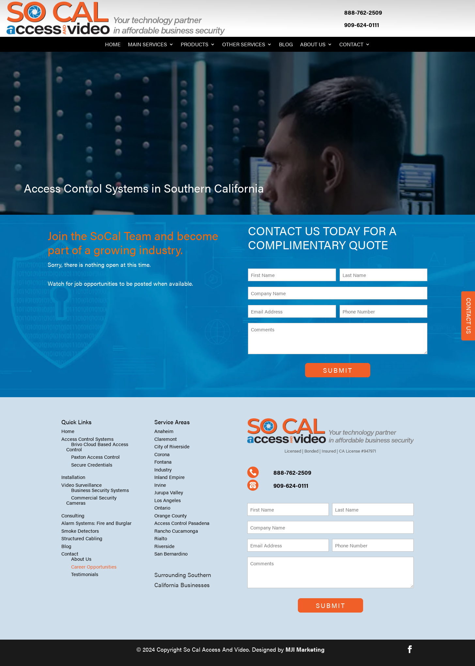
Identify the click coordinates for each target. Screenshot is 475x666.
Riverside (164, 546)
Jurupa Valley (168, 492)
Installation (73, 476)
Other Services (243, 45)
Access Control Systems (87, 438)
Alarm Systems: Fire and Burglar (96, 522)
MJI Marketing (305, 649)
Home (113, 45)
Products (194, 45)
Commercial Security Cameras (91, 500)
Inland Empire (169, 476)
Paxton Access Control (95, 456)
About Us (313, 45)
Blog (286, 45)
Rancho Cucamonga (176, 530)
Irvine (160, 484)
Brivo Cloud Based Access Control (97, 447)
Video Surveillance (81, 484)
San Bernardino (171, 553)
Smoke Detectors (80, 530)
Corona (162, 454)
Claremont (165, 438)
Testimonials (84, 574)
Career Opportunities (93, 566)
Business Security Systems (100, 489)
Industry (163, 469)
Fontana (163, 461)
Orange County (170, 515)
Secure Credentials (91, 464)
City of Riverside (172, 446)
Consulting (72, 515)
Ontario (162, 507)
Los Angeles (167, 500)
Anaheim (164, 430)
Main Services (147, 45)
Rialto (160, 538)
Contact (351, 45)
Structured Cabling (81, 538)
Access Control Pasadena (181, 522)
